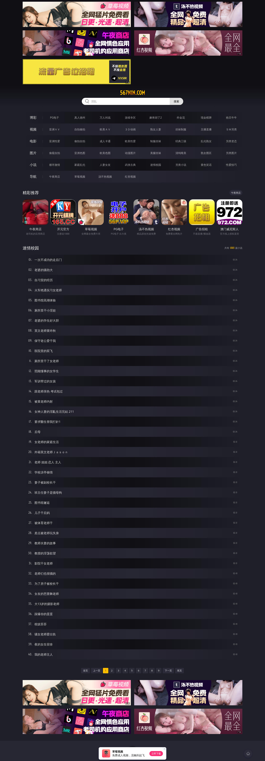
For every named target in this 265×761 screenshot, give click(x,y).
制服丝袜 (155, 141)
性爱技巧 (231, 165)
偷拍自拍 (79, 141)
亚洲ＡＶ (54, 129)
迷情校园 (155, 165)
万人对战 (105, 117)
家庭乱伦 (79, 165)
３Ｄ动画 (130, 129)
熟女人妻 (155, 129)
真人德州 (79, 117)
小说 (33, 164)
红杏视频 (130, 176)
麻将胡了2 (155, 117)
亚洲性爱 (54, 141)
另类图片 (231, 153)
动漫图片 (130, 153)
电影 (33, 141)
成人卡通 (105, 141)
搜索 (176, 101)
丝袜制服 (180, 129)
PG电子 (54, 117)
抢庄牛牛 (231, 117)
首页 (85, 670)
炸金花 (181, 117)
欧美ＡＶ (105, 129)
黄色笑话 (206, 165)
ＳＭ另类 (231, 129)
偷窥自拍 (54, 153)
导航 (33, 176)
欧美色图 (105, 153)
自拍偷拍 (79, 129)
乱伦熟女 (206, 141)
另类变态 (231, 141)
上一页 (96, 670)
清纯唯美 (180, 153)
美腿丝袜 (155, 153)
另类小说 (180, 165)
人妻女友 (105, 165)
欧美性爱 (130, 141)
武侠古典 (130, 165)
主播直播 (206, 129)
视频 (33, 129)
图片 (33, 153)
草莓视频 (79, 176)
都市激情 (54, 165)
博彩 (33, 117)
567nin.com (132, 92)
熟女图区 (206, 153)
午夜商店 (54, 176)
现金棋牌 (206, 117)
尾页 (179, 670)
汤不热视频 (105, 176)
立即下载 (156, 753)
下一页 (168, 670)
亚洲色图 (79, 153)
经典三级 (180, 141)
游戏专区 (130, 117)
